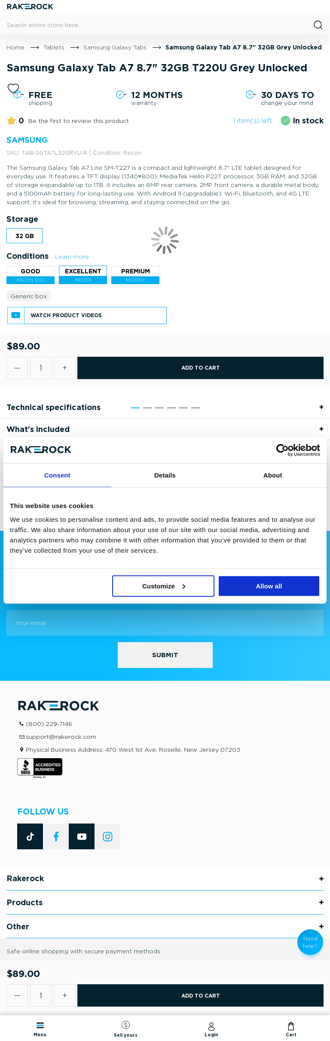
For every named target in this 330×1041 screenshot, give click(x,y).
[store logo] (30, 7)
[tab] (165, 407)
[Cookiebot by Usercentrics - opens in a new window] (282, 450)
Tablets (53, 47)
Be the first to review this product (78, 120)
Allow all (269, 585)
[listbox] (165, 238)
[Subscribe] (165, 655)
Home (15, 47)
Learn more (72, 256)
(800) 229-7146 (49, 723)
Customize (163, 585)
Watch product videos (66, 315)
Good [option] (30, 271)
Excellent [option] (83, 271)
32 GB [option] (24, 236)
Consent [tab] (57, 475)
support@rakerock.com (61, 736)
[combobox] (165, 24)
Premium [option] (135, 271)
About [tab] (272, 475)
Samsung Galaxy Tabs (115, 47)
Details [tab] (165, 475)
